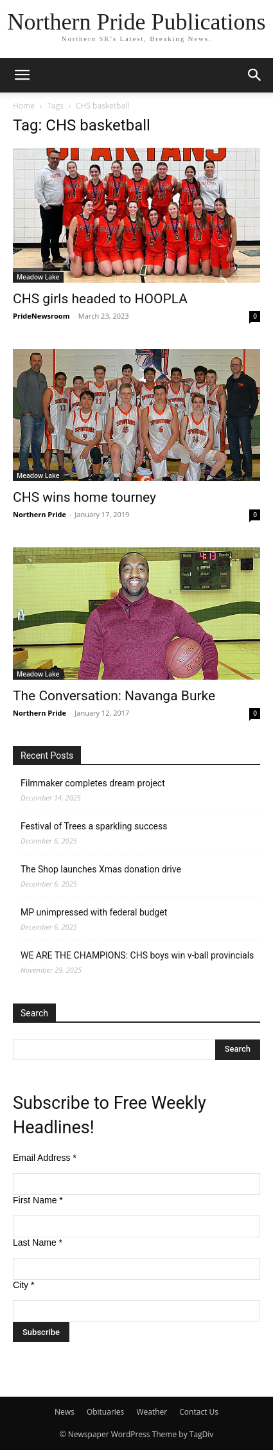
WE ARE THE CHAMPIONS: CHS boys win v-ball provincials (137, 955)
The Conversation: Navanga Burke (114, 695)
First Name (38, 1200)
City (23, 1285)
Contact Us (198, 1411)
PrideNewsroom (41, 316)
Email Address (44, 1158)
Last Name (37, 1242)
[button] (21, 75)
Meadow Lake (38, 276)
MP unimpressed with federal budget (94, 912)
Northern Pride (39, 514)
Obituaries (105, 1411)
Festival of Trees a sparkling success (94, 826)
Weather (151, 1411)
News (65, 1411)
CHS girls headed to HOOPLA (100, 298)
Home (24, 105)
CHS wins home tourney (84, 497)
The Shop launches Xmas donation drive (101, 869)
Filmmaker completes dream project (93, 783)
